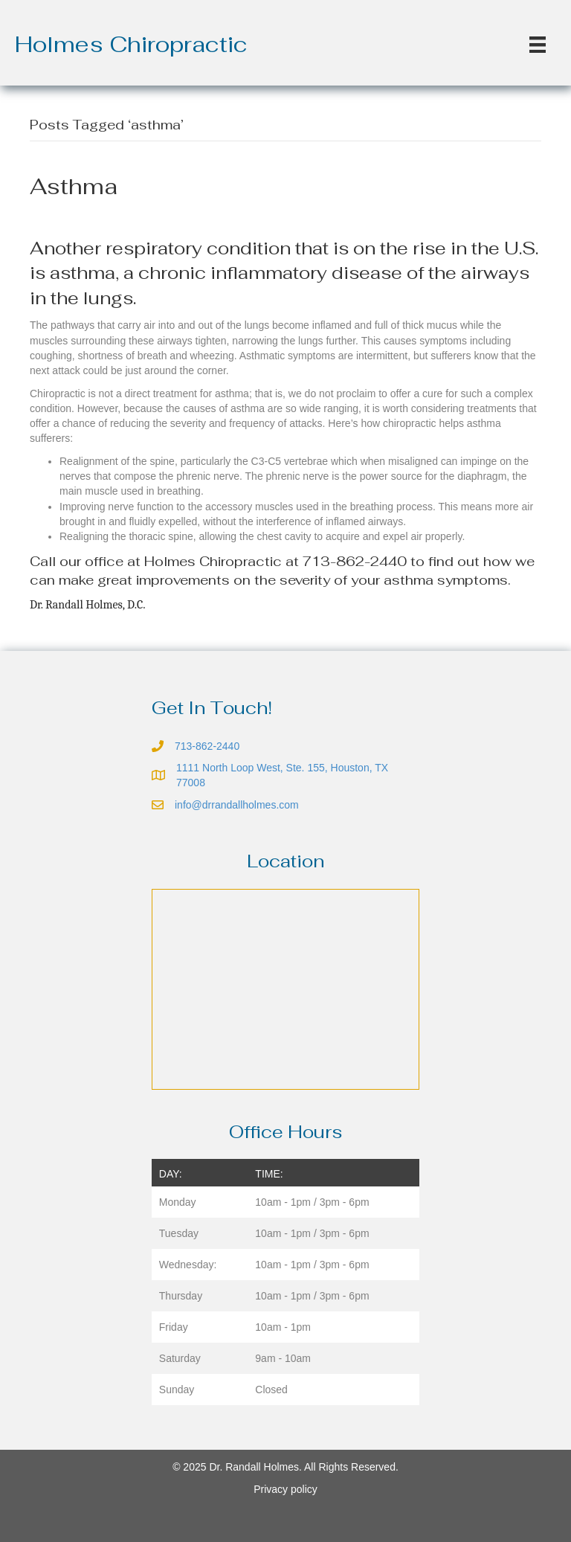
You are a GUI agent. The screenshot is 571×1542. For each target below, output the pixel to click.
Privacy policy (285, 1489)
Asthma (73, 186)
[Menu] (537, 44)
